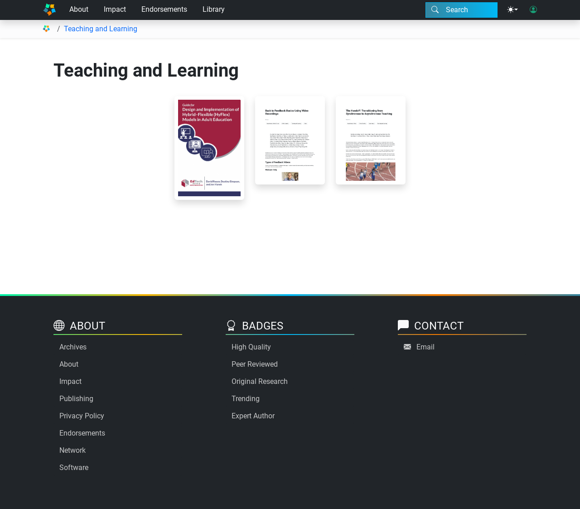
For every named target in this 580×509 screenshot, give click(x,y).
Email (425, 347)
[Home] (49, 10)
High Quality (251, 347)
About (78, 9)
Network (72, 450)
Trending (246, 398)
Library (214, 9)
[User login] (533, 10)
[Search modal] (461, 10)
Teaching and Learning (100, 28)
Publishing (76, 398)
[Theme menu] (512, 10)
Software (73, 467)
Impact (115, 9)
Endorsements (164, 9)
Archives (73, 347)
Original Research (260, 381)
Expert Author (253, 416)
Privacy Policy (81, 416)
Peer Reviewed (255, 364)
